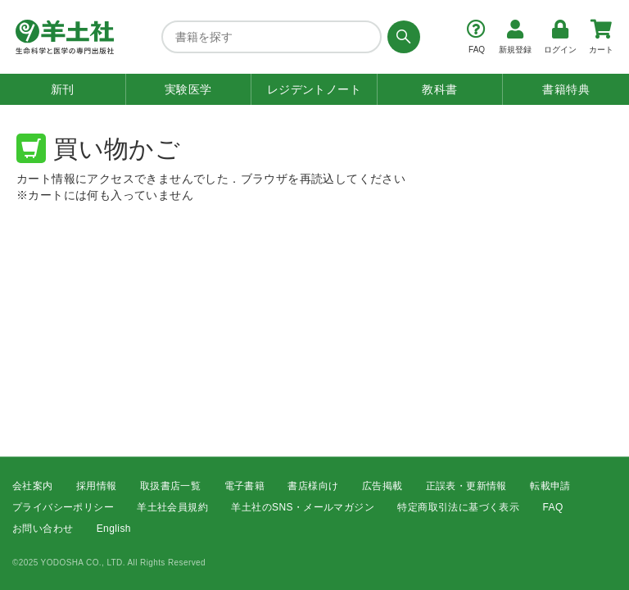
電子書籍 (244, 486)
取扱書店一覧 (170, 486)
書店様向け (312, 486)
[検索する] (401, 36)
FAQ (553, 507)
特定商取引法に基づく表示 (458, 507)
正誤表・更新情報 (466, 486)
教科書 (439, 89)
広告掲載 (382, 486)
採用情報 (96, 486)
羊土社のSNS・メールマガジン (302, 507)
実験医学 (188, 89)
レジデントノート (314, 89)
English (114, 529)
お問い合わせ (42, 529)
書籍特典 (566, 89)
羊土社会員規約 (172, 507)
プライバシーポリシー (63, 507)
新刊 (63, 89)
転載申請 (550, 486)
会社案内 (32, 486)
